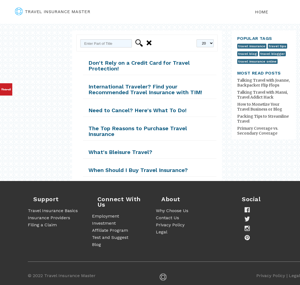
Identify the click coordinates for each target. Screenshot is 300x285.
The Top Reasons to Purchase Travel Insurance (137, 131)
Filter (140, 43)
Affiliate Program (110, 230)
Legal (161, 231)
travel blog (247, 54)
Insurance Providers (49, 217)
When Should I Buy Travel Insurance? (138, 170)
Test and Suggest (110, 237)
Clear (150, 43)
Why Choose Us (172, 210)
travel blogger (272, 54)
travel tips (277, 46)
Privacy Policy (170, 224)
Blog (96, 244)
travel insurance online (257, 61)
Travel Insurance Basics (53, 210)
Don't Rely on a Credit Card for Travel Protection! (139, 66)
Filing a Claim (42, 224)
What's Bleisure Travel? (120, 152)
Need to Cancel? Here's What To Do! (137, 110)
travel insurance (251, 46)
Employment (105, 216)
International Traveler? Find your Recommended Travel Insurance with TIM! (145, 89)
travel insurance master (52, 11)
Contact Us (167, 217)
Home (261, 11)
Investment (104, 223)
